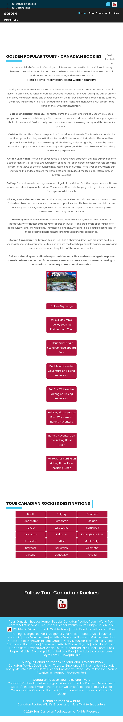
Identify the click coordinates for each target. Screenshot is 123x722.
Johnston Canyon (19, 654)
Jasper (30, 534)
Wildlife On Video (23, 635)
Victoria (30, 561)
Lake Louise (61, 534)
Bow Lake (109, 658)
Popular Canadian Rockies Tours (75, 628)
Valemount (92, 554)
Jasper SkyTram (64, 640)
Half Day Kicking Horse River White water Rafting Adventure (62, 421)
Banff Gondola (85, 635)
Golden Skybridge (61, 307)
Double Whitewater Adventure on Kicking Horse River (61, 373)
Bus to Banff (43, 654)
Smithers (30, 554)
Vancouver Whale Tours (72, 654)
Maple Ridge (92, 547)
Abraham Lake (41, 661)
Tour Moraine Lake (38, 644)
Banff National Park (87, 658)
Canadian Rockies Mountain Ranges (33, 689)
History (100, 693)
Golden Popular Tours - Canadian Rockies (13, 26)
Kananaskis (31, 541)
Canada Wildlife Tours (56, 635)
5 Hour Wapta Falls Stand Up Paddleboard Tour (61, 350)
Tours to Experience (73, 672)
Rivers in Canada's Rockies (80, 689)
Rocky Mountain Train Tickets (92, 647)
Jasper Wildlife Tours (71, 631)
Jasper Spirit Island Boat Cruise (35, 651)
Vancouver (62, 561)
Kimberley (31, 547)
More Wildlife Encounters (89, 711)
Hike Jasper (46, 631)
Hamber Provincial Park (82, 679)
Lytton (61, 547)
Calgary (61, 520)
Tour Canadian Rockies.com (53, 718)
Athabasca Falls (103, 654)
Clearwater (30, 527)
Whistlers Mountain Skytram (72, 644)
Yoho (98, 675)
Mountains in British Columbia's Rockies (65, 693)
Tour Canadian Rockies (21, 3)
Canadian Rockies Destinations (35, 672)
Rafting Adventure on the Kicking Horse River (61, 445)
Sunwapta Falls (83, 661)
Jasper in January (102, 631)
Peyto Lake (62, 661)
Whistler (92, 561)
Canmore (92, 520)
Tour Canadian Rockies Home (28, 628)
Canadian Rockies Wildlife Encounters (43, 711)
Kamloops (92, 534)
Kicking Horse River (92, 541)
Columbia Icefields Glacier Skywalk (84, 651)
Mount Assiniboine (50, 679)
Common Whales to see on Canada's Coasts (85, 698)
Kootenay (86, 675)
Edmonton (61, 527)
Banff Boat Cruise (91, 640)
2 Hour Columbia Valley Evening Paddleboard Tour (61, 326)
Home (82, 13)
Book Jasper (33, 658)
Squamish (61, 554)
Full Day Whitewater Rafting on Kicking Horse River (61, 397)
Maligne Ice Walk (39, 640)
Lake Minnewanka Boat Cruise (48, 647)
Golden (92, 527)
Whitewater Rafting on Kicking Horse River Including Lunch (61, 469)
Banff (30, 520)
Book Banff (14, 658)
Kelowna (61, 541)
